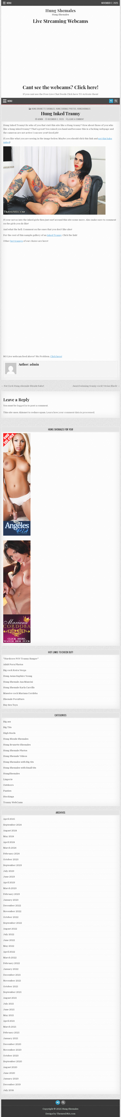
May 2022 (8, 946)
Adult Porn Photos (13, 664)
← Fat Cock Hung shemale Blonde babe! (22, 386)
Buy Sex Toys (10, 705)
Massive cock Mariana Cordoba (20, 693)
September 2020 (12, 1061)
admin (40, 119)
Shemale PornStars (13, 699)
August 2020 (10, 1067)
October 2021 (10, 986)
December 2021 (12, 975)
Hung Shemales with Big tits (18, 762)
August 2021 (10, 998)
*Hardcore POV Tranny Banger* (21, 658)
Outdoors (8, 785)
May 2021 (8, 1015)
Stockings (8, 796)
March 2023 (10, 888)
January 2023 (10, 900)
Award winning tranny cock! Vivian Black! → (96, 386)
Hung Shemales (60, 10)
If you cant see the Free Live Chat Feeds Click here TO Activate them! (60, 94)
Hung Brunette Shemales (43, 109)
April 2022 (9, 952)
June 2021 (8, 1009)
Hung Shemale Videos (15, 756)
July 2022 (8, 934)
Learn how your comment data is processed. (70, 412)
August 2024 (10, 830)
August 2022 (10, 928)
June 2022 (9, 940)
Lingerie (8, 779)
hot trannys (16, 241)
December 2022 (12, 905)
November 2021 (12, 980)
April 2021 (9, 1021)
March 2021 (9, 1026)
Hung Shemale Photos (66, 109)
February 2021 (11, 1032)
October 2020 (11, 1055)
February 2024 (11, 853)
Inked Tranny (54, 235)
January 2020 (11, 1078)
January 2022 (10, 969)
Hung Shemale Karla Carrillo (19, 687)
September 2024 (12, 824)
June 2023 (9, 876)
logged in (22, 405)
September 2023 (12, 865)
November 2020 (12, 1050)
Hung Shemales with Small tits (19, 767)
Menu (9, 3)
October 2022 (10, 917)
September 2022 (12, 923)
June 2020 (9, 1073)
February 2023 (11, 894)
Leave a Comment (76, 119)
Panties (7, 791)
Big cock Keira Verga (14, 670)
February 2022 (11, 963)
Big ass (7, 721)
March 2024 (9, 848)
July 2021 (8, 1003)
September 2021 (12, 992)
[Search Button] (116, 101)
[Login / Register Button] (111, 101)
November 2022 (12, 911)
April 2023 (9, 882)
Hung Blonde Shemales (15, 739)
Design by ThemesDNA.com (60, 1114)
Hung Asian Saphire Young (17, 676)
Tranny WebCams (13, 802)
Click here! (56, 356)
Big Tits (7, 727)
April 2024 (9, 842)
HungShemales (83, 109)
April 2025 (9, 819)
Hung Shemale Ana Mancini (18, 682)
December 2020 (12, 1044)
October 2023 (10, 859)
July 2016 (8, 1090)
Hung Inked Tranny (60, 113)
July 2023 (8, 871)
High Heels (9, 733)
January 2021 (10, 1038)
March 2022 (10, 957)
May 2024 (8, 836)
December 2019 (12, 1084)
